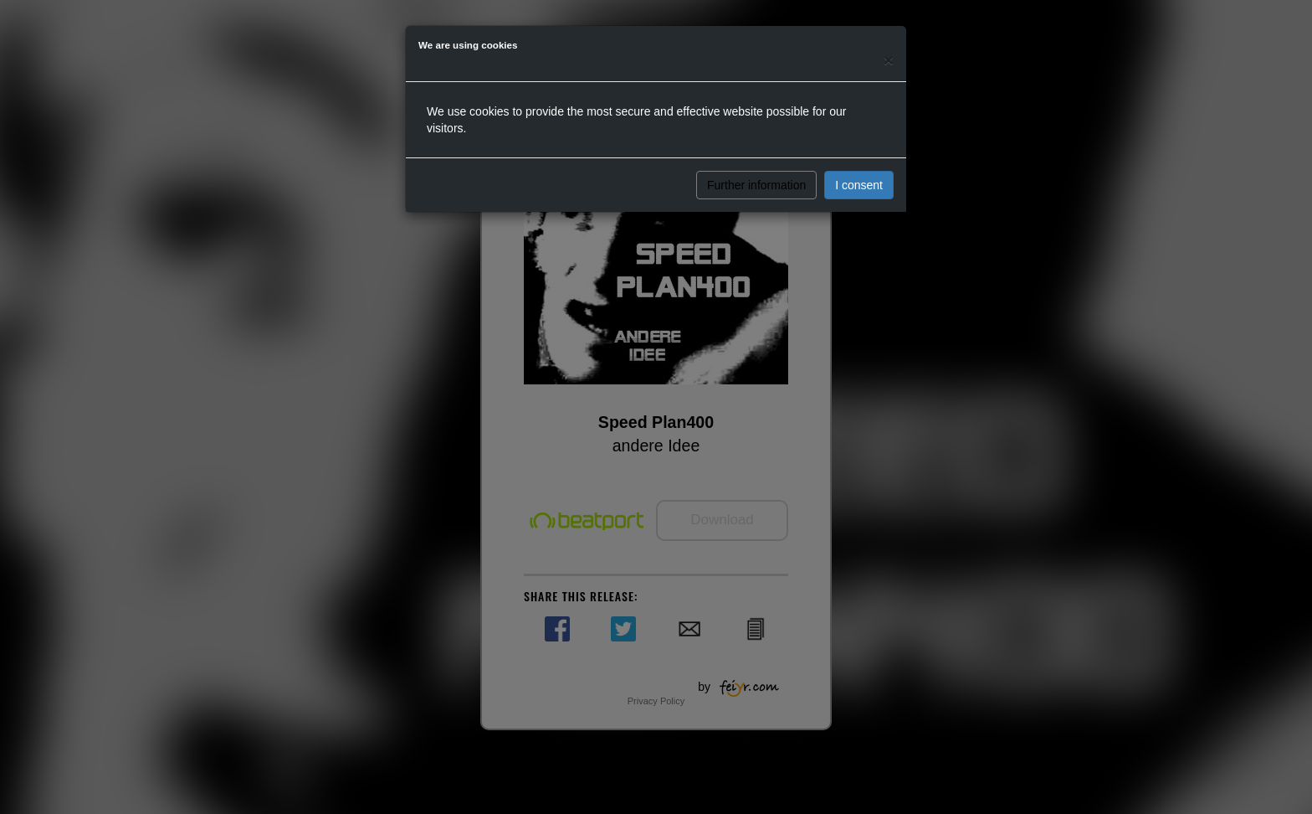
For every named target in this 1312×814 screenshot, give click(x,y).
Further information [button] (756, 185)
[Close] (889, 60)
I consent (859, 185)
